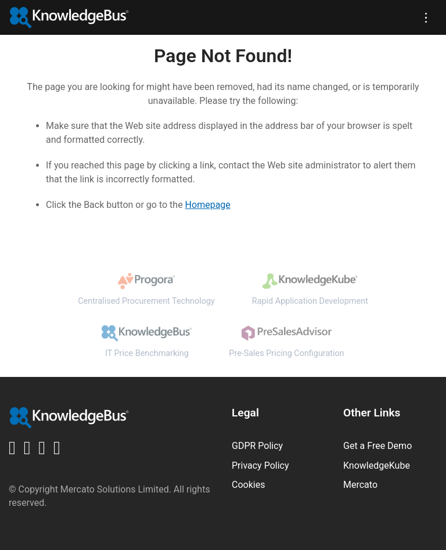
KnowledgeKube (376, 465)
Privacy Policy (260, 465)
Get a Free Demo (377, 445)
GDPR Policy (257, 445)
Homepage (208, 204)
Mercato (360, 484)
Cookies (248, 484)
